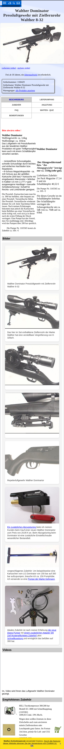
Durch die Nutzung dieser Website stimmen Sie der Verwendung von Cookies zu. (31, 742)
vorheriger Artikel (9, 68)
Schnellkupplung (15, 638)
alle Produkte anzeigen (25, 90)
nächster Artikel (23, 68)
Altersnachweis (30, 75)
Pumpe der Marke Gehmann (41, 579)
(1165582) (36, 708)
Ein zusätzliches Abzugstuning (21, 527)
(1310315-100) (36, 728)
